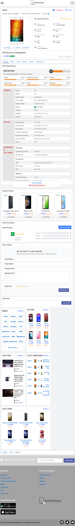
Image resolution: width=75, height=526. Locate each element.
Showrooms (40, 61)
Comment (66, 303)
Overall (12, 61)
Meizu (6, 326)
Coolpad (13, 326)
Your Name (9, 259)
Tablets (42, 478)
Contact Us (4, 494)
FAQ (1, 490)
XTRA (21, 341)
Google (13, 321)
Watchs (42, 481)
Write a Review (65, 227)
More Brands (13, 347)
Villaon (13, 316)
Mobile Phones (45, 475)
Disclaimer (4, 487)
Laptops (42, 484)
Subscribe (69, 460)
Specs (18, 61)
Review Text (10, 273)
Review (25, 61)
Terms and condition (8, 481)
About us (3, 475)
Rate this (8, 286)
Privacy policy (5, 478)
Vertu (6, 316)
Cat (21, 326)
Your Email (9, 264)
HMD (21, 331)
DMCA (2, 484)
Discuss (31, 61)
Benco (21, 321)
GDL (5, 321)
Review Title (10, 268)
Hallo (13, 336)
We (49, 14)
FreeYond (5, 336)
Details (6, 61)
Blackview (5, 331)
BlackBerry (21, 336)
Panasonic (13, 341)
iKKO (21, 316)
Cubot (13, 331)
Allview (5, 341)
